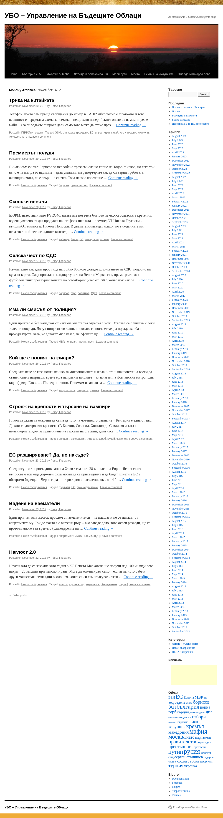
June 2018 (177, 381)
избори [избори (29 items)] (199, 716)
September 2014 (181, 557)
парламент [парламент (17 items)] (203, 737)
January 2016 (179, 500)
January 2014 (179, 582)
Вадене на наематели (34, 503)
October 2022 (179, 168)
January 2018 (179, 402)
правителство (79, 185)
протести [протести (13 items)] (200, 747)
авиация (64, 438)
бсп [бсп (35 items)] (172, 707)
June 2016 (177, 480)
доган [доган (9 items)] (202, 712)
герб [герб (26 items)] (172, 711)
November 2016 (181, 459)
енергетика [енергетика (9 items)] (174, 717)
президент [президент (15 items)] (205, 742)
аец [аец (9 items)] (205, 698)
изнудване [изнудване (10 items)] (182, 722)
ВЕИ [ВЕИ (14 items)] (171, 697)
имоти (79, 536)
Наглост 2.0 (22, 552)
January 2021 (179, 254)
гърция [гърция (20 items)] (183, 712)
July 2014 (177, 566)
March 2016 (178, 492)
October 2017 (179, 414)
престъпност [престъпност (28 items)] (180, 746)
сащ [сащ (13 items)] (171, 757)
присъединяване (87, 487)
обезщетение (109, 584)
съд (96, 536)
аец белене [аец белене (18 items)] (176, 702)
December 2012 (180, 619)
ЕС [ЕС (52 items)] (179, 696)
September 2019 (181, 320)
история (92, 438)
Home (14, 74)
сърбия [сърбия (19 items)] (193, 761)
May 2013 (177, 598)
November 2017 (181, 410)
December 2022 (180, 160)
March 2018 (178, 394)
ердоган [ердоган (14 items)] (185, 717)
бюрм (74, 239)
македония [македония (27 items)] (178, 732)
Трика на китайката (31, 100)
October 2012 (179, 627)
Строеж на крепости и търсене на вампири (60, 406)
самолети (123, 438)
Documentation (180, 778)
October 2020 (179, 267)
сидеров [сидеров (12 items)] (208, 757)
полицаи (71, 341)
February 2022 (180, 201)
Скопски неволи (28, 201)
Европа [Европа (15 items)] (189, 697)
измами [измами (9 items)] (172, 722)
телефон (14, 136)
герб (73, 293)
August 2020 (179, 275)
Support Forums (181, 791)
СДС (94, 293)
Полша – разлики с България (188, 107)
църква (94, 390)
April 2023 (178, 152)
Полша (176, 111)
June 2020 (177, 283)
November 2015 (181, 508)
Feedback (177, 782)
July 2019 (177, 328)
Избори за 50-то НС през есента (190, 123)
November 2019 (181, 312)
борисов (64, 185)
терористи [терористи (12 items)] (206, 761)
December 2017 (180, 406)
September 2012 (181, 631)
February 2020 (180, 299)
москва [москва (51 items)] (177, 736)
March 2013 (178, 606)
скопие (104, 239)
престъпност (86, 341)
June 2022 (177, 185)
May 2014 (177, 574)
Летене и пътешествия (185, 643)
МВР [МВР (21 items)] (199, 697)
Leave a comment (40, 136)
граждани (82, 132)
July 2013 (177, 590)
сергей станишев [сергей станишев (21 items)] (188, 757)
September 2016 (181, 467)
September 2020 (181, 271)
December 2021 (180, 209)
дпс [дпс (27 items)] (209, 711)
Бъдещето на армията (184, 115)
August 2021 (179, 226)
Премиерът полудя (31, 152)
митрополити (67, 390)
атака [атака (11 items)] (189, 702)
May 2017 (177, 435)
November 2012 (181, 623)
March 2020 (178, 295)
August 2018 (179, 373)
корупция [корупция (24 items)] (176, 726)
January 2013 (179, 615)
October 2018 (179, 365)
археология (78, 438)
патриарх (83, 390)
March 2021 (178, 246)
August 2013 (179, 586)
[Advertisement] (194, 675)
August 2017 (179, 422)
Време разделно (181, 119)
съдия (123, 584)
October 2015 (179, 512)
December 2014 (180, 549)
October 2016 (179, 463)
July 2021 (177, 230)
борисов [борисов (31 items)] (201, 702)
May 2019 (177, 336)
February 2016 (180, 496)
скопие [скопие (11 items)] (172, 761)
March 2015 (178, 537)
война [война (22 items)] (205, 707)
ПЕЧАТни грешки (32, 132)
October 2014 (179, 553)
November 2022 (181, 164)
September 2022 (181, 172)
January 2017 (179, 451)
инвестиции (102, 132)
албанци (64, 239)
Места (135, 74)
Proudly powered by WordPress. (190, 807)
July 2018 (177, 377)
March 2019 (178, 344)
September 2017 (181, 418)
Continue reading (131, 125)
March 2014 (178, 578)
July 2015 (177, 525)
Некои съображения (34, 185)
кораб (102, 438)
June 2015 (177, 529)
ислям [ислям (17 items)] (193, 722)
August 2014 (179, 561)
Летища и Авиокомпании (91, 74)
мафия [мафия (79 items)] (198, 731)
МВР (61, 341)
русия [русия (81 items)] (192, 751)
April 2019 (178, 340)
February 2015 (180, 541)
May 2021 (177, 238)
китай (114, 132)
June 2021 (177, 234)
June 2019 (177, 332)
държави (64, 487)
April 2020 (178, 291)
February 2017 (180, 447)
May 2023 (177, 148)
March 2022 (178, 197)
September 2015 (181, 516)
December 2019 (180, 308)
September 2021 (181, 222)
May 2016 (177, 484)
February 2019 (180, 349)
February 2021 (180, 250)
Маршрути (119, 74)
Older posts (18, 595)
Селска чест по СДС (32, 255)
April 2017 (178, 439)
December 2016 (180, 455)
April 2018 (178, 389)
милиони (143, 132)
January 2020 (179, 303)
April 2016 (178, 488)
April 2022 (178, 193)
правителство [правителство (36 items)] (183, 742)
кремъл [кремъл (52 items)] (195, 726)
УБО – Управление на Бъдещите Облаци (73, 15)
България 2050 (32, 74)
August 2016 (179, 471)
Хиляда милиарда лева (194, 74)
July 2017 (177, 426)
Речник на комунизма (159, 74)
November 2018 (181, 361)
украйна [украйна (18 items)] (190, 766)
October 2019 (179, 316)
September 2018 (181, 369)
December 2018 (180, 357)
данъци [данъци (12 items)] (194, 712)
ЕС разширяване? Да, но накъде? (49, 454)
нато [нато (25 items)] (190, 737)
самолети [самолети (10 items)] (206, 752)
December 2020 (180, 258)
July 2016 (177, 475)
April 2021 (178, 242)
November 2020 (181, 263)
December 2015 (180, 504)
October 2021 (179, 218)
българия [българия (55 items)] (188, 706)
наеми (88, 536)
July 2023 (177, 140)
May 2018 (177, 385)
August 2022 (179, 177)
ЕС (92, 132)
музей (111, 438)
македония (92, 239)
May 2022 (177, 189)
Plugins (176, 786)
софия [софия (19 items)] (182, 761)
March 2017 (178, 443)
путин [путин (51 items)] (175, 751)
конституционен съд (71, 584)
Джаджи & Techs (58, 74)
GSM (58, 132)
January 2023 (179, 156)
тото (24, 136)
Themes (176, 795)
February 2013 (180, 611)
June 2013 (177, 594)
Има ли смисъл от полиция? (43, 309)
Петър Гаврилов (61, 106)
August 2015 (179, 521)
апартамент (66, 536)
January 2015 (179, 545)
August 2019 (179, 324)
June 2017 (177, 430)
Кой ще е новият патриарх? (41, 357)
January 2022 (179, 205)
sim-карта (69, 132)
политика (83, 293)
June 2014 (177, 570)
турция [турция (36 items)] (175, 765)
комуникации (128, 132)
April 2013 (178, 602)
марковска (92, 584)
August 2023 (179, 136)
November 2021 (181, 213)
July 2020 (177, 279)
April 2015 (178, 533)
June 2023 (177, 144)
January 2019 (179, 353)
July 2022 (177, 181)
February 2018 (180, 398)
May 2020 (177, 287)
